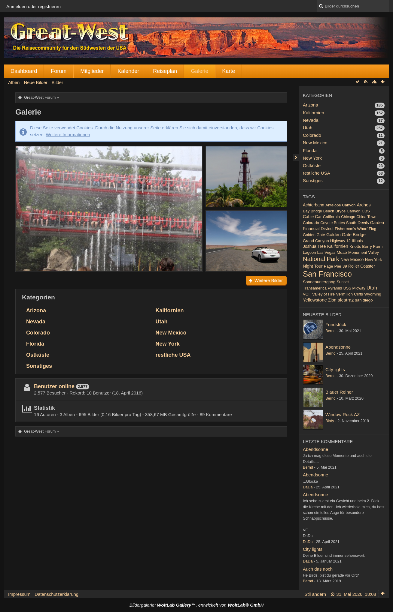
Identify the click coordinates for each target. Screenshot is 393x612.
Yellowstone (315, 299)
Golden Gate (314, 234)
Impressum (19, 594)
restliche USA (172, 355)
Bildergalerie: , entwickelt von (196, 605)
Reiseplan (165, 71)
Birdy (329, 420)
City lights (335, 369)
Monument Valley (363, 252)
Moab (342, 252)
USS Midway (354, 288)
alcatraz (345, 299)
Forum (58, 71)
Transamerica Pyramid (322, 288)
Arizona (36, 311)
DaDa (308, 487)
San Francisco (327, 274)
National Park (321, 259)
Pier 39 (340, 266)
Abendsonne (338, 347)
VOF (307, 294)
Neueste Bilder (322, 314)
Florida (35, 344)
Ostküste (37, 355)
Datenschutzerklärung (56, 594)
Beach (328, 211)
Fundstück (335, 324)
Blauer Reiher (339, 391)
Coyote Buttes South (338, 222)
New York (167, 344)
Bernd (330, 330)
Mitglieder (92, 71)
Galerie (199, 71)
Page (328, 266)
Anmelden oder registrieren (33, 6)
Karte (228, 71)
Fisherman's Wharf (351, 228)
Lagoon (309, 252)
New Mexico (170, 333)
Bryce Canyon (348, 211)
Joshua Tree (314, 246)
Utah (161, 322)
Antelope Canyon (340, 205)
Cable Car (312, 216)
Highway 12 (340, 240)
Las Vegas (326, 252)
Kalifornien (169, 311)
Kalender (128, 71)
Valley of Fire (323, 294)
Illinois (357, 240)
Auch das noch (318, 569)
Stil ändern (315, 594)
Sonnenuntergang (319, 282)
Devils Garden (371, 222)
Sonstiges (39, 366)
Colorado (38, 333)
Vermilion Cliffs (349, 294)
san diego (364, 300)
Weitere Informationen (68, 134)
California (331, 216)
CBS (366, 211)
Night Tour (313, 266)
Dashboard (24, 71)
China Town (366, 216)
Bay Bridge (312, 211)
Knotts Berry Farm (366, 246)
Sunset (343, 282)
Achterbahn (313, 204)
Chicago (348, 216)
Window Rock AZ (342, 414)
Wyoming (372, 294)
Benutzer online (54, 386)
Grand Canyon (316, 240)
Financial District (318, 228)
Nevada (35, 322)
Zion (332, 300)
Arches (363, 204)
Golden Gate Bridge (346, 234)
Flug (372, 228)
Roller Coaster (361, 266)
